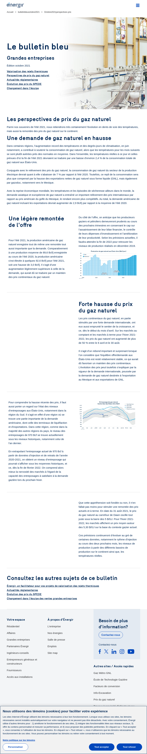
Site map (53, 652)
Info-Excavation (102, 692)
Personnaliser (15, 747)
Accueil (10, 12)
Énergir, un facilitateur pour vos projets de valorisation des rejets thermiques (53, 585)
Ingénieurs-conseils (18, 652)
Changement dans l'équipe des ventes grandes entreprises (42, 598)
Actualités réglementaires (22, 79)
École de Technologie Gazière (110, 679)
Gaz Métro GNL (102, 672)
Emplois (52, 645)
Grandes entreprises (18, 639)
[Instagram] (122, 652)
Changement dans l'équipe (23, 88)
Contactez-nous (110, 634)
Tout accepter (101, 747)
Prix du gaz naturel (104, 699)
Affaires (11, 632)
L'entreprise (54, 625)
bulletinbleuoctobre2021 (29, 12)
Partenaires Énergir (18, 645)
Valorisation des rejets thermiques (27, 71)
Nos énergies (55, 632)
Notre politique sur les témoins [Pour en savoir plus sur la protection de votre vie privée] (19, 740)
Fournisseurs (14, 669)
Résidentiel (13, 625)
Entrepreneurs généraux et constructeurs (22, 661)
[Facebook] (100, 652)
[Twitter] (106, 651)
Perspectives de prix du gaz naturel (28, 75)
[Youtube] (131, 652)
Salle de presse (56, 639)
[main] (73, 730)
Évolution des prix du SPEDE (24, 84)
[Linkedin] (114, 652)
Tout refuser (129, 747)
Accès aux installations (20, 676)
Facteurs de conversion (107, 685)
